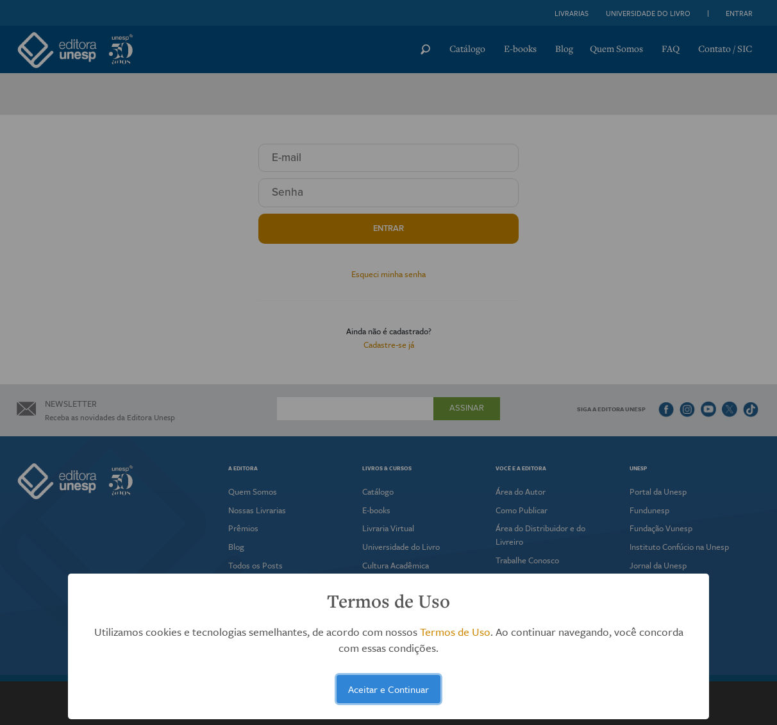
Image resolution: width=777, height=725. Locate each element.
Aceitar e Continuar (388, 689)
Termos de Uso (455, 632)
